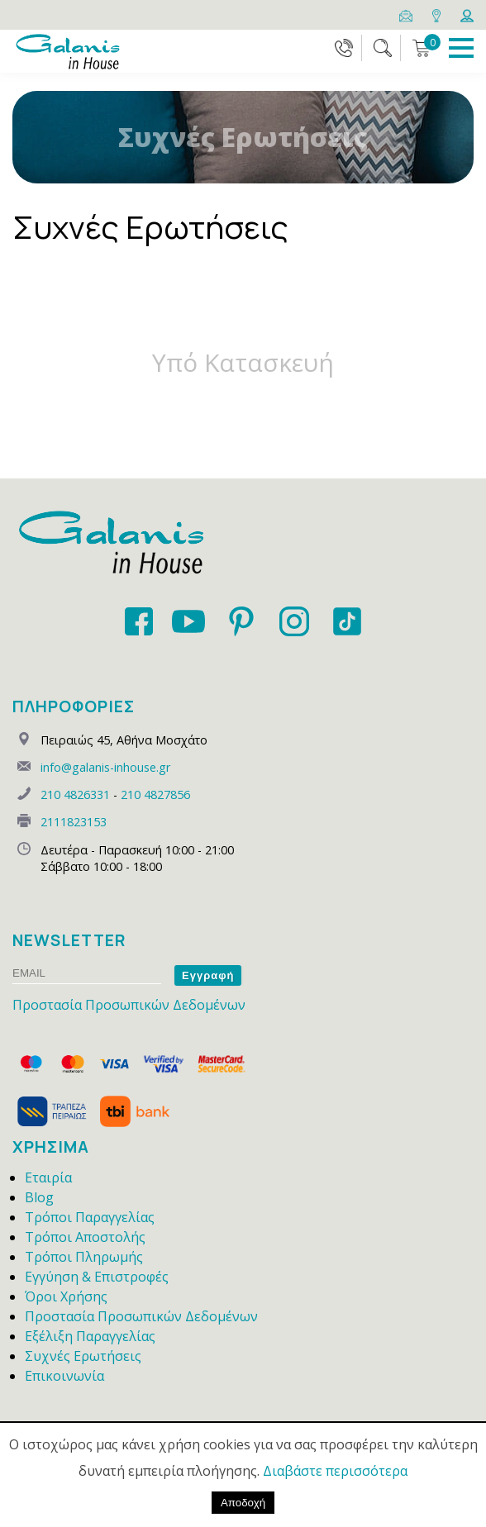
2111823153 (73, 822)
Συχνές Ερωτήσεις (83, 1356)
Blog (39, 1197)
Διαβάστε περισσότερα (335, 1471)
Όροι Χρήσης (66, 1296)
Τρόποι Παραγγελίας (90, 1217)
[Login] (467, 14)
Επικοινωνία (64, 1376)
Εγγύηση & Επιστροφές (97, 1277)
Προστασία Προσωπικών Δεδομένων (128, 1005)
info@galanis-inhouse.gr (105, 767)
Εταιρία (48, 1177)
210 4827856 (155, 794)
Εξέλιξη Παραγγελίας (90, 1336)
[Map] (438, 14)
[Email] (407, 14)
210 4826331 (75, 794)
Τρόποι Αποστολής (85, 1237)
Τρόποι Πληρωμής (84, 1257)
